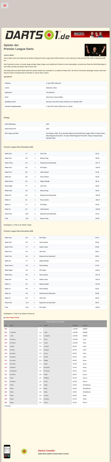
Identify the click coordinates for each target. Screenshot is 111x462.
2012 (6, 378)
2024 (6, 335)
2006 (6, 399)
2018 (6, 357)
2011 (6, 381)
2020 (6, 349)
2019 (6, 353)
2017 (6, 360)
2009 (6, 388)
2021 (6, 346)
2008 (6, 392)
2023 (6, 339)
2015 (6, 367)
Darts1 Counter (46, 450)
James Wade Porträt (12, 317)
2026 (6, 328)
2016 (6, 364)
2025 (6, 332)
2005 (6, 402)
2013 (6, 374)
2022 (6, 342)
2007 (6, 395)
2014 (6, 371)
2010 (6, 385)
